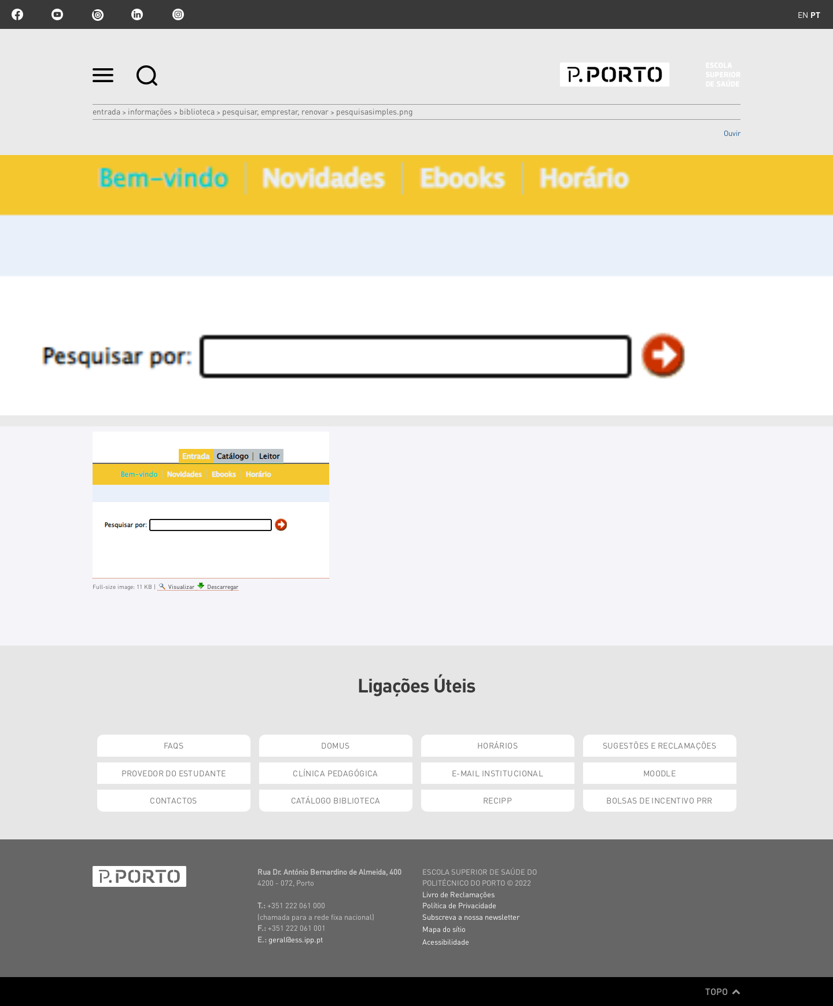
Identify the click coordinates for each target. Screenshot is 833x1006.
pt (815, 14)
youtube (57, 14)
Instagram (177, 14)
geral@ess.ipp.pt (295, 939)
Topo (722, 991)
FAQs (174, 745)
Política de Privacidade (459, 905)
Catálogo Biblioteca (336, 800)
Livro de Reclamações (458, 894)
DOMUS (335, 745)
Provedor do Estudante (173, 773)
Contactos (173, 800)
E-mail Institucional (497, 773)
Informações (150, 111)
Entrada (106, 111)
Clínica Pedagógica (335, 773)
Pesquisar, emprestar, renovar (275, 111)
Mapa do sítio (444, 929)
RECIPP (498, 800)
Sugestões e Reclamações (660, 745)
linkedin (137, 14)
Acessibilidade (445, 941)
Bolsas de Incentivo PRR (659, 800)
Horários (497, 745)
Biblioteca (197, 111)
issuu (97, 14)
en (803, 14)
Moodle (659, 773)
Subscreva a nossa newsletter (470, 917)
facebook (17, 14)
